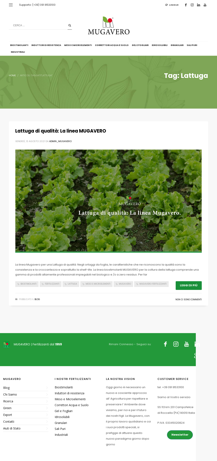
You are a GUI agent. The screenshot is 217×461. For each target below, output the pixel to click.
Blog (37, 299)
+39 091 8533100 (173, 387)
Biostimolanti (28, 283)
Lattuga (72, 283)
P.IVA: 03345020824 (171, 423)
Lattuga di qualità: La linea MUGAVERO (60, 131)
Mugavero (125, 283)
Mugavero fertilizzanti (153, 283)
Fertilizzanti (52, 283)
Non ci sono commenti (188, 299)
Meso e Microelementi (98, 283)
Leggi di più (189, 285)
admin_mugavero (60, 141)
